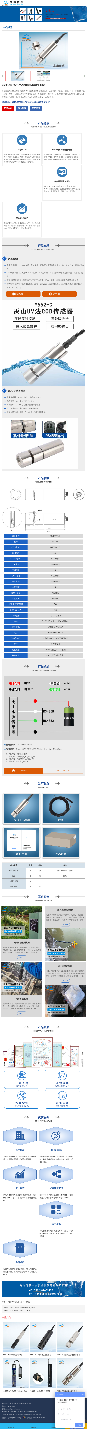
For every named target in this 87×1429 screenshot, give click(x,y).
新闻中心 (54, 1426)
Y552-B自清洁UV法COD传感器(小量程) (22, 1307)
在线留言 (8, 108)
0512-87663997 (63, 771)
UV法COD (11, 1302)
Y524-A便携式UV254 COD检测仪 (20, 1310)
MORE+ (21, 957)
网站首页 (11, 1426)
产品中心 (33, 1426)
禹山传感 (18, 1302)
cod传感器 (27, 1302)
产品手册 (55, 294)
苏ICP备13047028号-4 (15, 1418)
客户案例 (36, 108)
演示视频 (22, 108)
